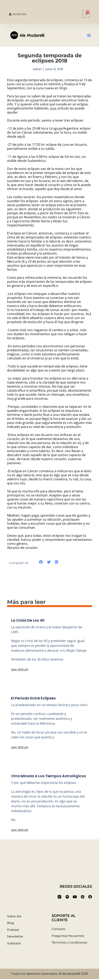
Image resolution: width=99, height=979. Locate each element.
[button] (89, 35)
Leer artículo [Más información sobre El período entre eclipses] (19, 747)
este (33, 100)
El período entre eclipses (33, 698)
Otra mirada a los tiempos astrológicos (48, 775)
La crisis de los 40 (28, 620)
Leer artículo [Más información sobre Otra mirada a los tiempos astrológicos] (19, 830)
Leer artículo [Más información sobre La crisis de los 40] (19, 669)
